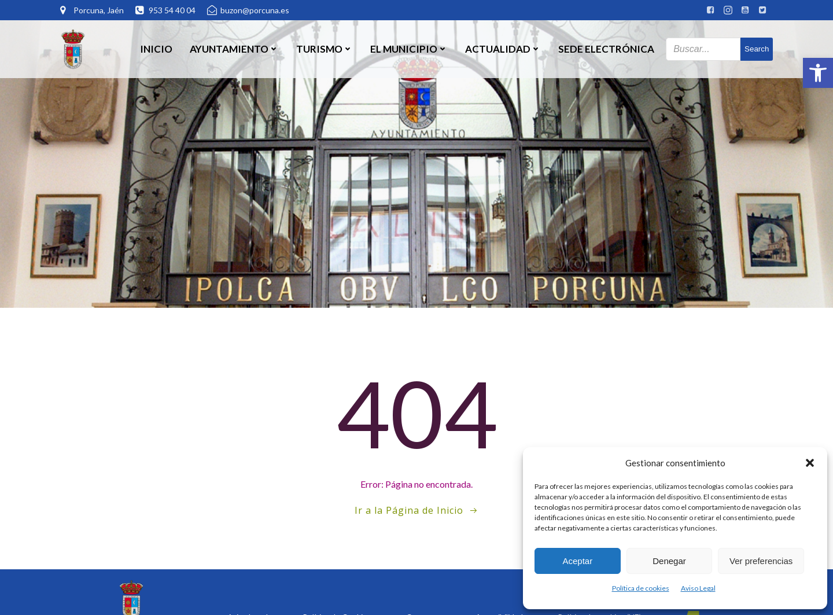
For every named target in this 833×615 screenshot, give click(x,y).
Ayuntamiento (234, 49)
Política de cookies (640, 588)
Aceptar (577, 561)
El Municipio (409, 49)
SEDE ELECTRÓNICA (606, 49)
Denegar (669, 561)
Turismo (324, 49)
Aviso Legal (698, 588)
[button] (818, 73)
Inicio (156, 49)
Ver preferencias (761, 561)
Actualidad (503, 49)
